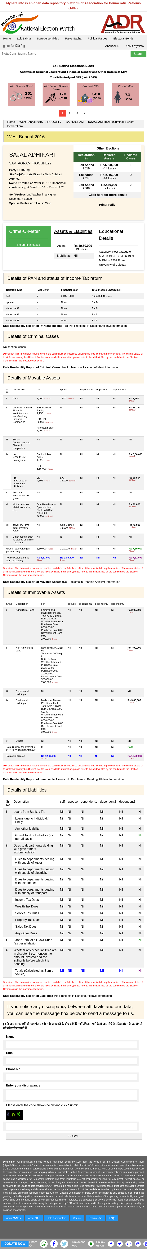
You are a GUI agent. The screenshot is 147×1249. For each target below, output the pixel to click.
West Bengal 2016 (31, 121)
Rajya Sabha (73, 38)
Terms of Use (95, 1218)
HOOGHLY (54, 121)
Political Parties (97, 38)
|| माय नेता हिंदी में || (14, 46)
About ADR (112, 46)
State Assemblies (48, 38)
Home (7, 38)
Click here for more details (108, 194)
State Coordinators (56, 1218)
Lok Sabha (24, 38)
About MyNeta (135, 46)
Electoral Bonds (123, 38)
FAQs (112, 1218)
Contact (77, 1218)
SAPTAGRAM (75, 121)
